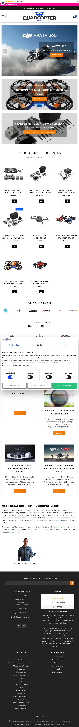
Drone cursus (21, 672)
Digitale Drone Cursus (21, 702)
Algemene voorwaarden (21, 684)
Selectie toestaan (39, 385)
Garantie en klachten (21, 675)
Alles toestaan (64, 385)
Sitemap (21, 699)
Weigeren (14, 385)
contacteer (11, 532)
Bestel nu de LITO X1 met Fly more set (39, 132)
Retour (21, 681)
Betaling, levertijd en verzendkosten (21, 663)
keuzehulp (59, 527)
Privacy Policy (21, 690)
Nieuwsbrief (21, 693)
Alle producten (57, 672)
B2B (21, 687)
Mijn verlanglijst (57, 666)
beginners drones (59, 520)
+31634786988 (22, 609)
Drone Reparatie (21, 709)
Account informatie (58, 657)
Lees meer (20, 413)
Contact (21, 660)
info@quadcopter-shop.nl (22, 617)
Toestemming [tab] (14, 345)
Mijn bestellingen (58, 660)
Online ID (67, 721)
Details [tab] (39, 345)
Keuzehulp (21, 669)
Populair (50, 157)
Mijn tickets (58, 663)
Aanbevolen (30, 157)
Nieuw (40, 157)
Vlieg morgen (39, 98)
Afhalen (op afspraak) (21, 666)
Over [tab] (65, 345)
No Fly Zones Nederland (21, 696)
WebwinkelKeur (60, 724)
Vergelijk (58, 669)
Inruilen (21, 678)
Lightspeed (45, 721)
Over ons (21, 657)
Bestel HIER (56, 55)
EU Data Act (21, 706)
